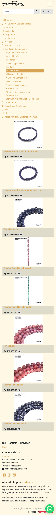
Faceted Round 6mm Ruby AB (17, 268)
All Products (8, 20)
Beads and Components (16, 49)
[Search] (37, 11)
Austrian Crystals (12, 45)
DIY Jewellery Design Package (17, 24)
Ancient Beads (12, 56)
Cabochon (10, 60)
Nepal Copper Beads (15, 63)
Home (5, 447)
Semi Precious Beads (17, 85)
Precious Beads (13, 70)
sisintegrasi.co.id (46, 512)
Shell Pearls (13, 88)
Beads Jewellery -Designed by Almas (20, 117)
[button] (47, 11)
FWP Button (8, 27)
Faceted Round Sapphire (15, 424)
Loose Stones (10, 102)
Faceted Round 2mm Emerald (17, 307)
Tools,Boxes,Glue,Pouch (15, 106)
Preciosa (8, 42)
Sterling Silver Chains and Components (23, 99)
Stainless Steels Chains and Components (18, 93)
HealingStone (9, 34)
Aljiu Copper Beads (14, 74)
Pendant (10, 67)
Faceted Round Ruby (13, 385)
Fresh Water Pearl (14, 81)
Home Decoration (10, 38)
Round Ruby (9, 346)
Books (5, 113)
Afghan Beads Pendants (17, 52)
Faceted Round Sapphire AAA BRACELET (22, 190)
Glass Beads (8, 31)
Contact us (7, 457)
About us (29, 482)
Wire (6, 109)
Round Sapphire (11, 229)
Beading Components (17, 78)
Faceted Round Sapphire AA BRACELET (22, 151)
